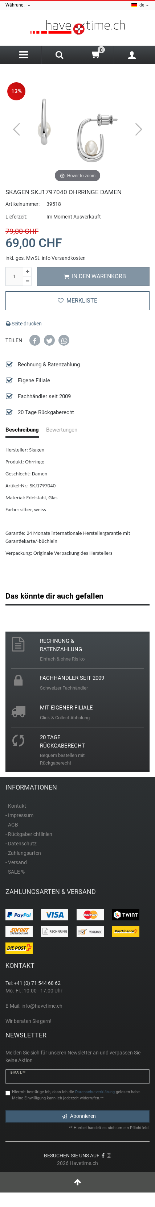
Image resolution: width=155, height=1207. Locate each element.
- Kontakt (15, 806)
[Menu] (23, 55)
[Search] (59, 56)
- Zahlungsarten (23, 853)
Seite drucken (24, 323)
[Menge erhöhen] (27, 272)
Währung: (18, 5)
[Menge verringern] (27, 281)
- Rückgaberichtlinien (28, 834)
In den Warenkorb (95, 276)
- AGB (11, 825)
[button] (34, 340)
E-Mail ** (18, 1072)
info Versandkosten (64, 258)
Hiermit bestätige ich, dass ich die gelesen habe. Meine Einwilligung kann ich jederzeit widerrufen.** (76, 1095)
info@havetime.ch (41, 1006)
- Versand (16, 862)
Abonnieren (79, 1116)
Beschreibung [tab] (22, 429)
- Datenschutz (21, 843)
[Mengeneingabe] (14, 276)
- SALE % (15, 872)
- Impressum (19, 815)
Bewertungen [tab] (61, 429)
